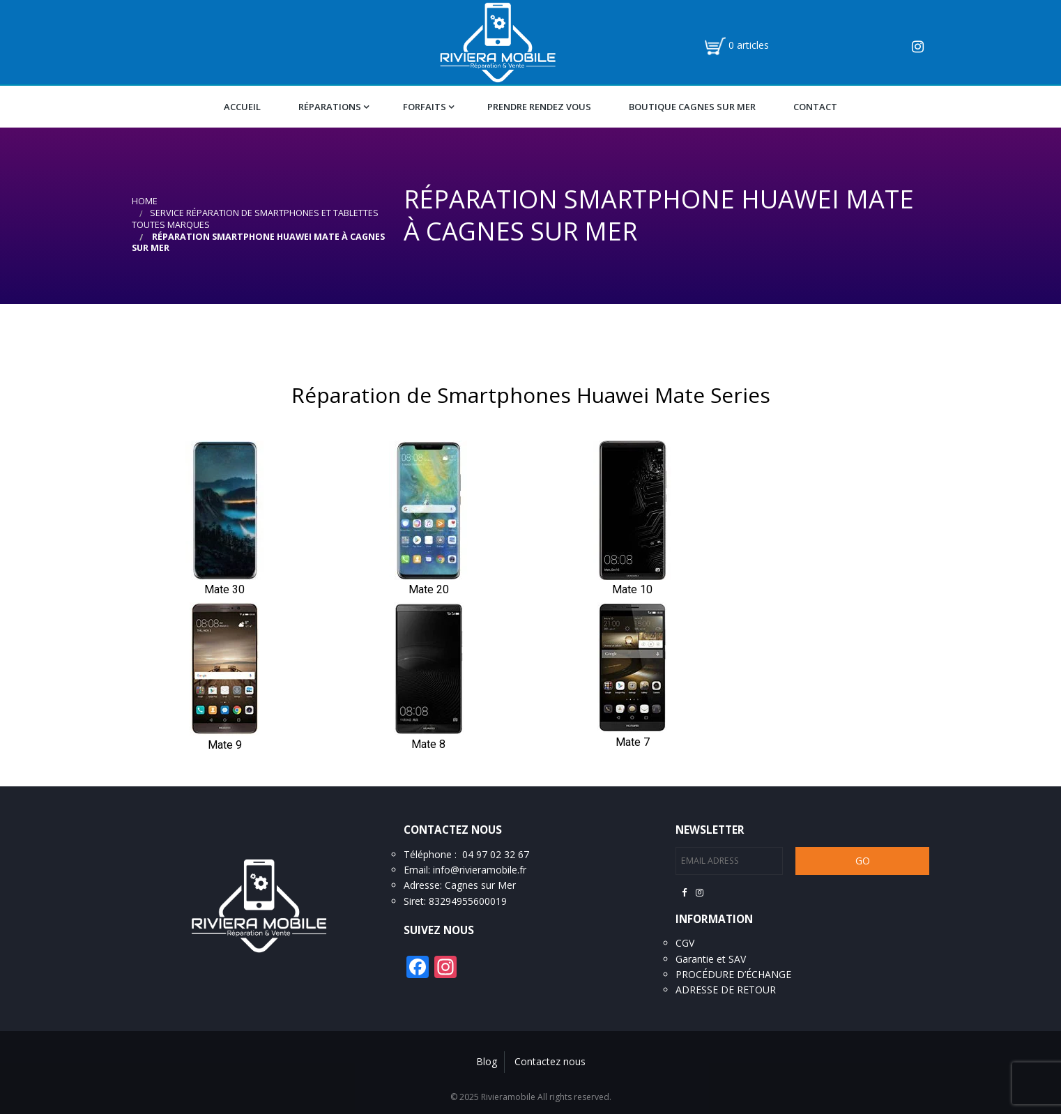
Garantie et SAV (710, 959)
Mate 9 (225, 744)
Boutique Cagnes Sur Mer (692, 106)
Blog (486, 1061)
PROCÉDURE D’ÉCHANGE (733, 974)
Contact (815, 106)
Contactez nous (550, 1061)
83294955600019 (468, 901)
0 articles (748, 45)
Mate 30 (224, 589)
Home (145, 201)
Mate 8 (428, 744)
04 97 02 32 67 (495, 854)
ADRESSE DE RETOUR (725, 989)
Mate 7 (633, 742)
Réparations (329, 106)
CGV (684, 942)
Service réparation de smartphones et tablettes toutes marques (255, 219)
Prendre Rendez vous (539, 106)
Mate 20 (429, 589)
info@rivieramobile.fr (479, 869)
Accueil (242, 106)
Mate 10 (632, 589)
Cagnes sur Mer (480, 885)
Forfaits (424, 106)
